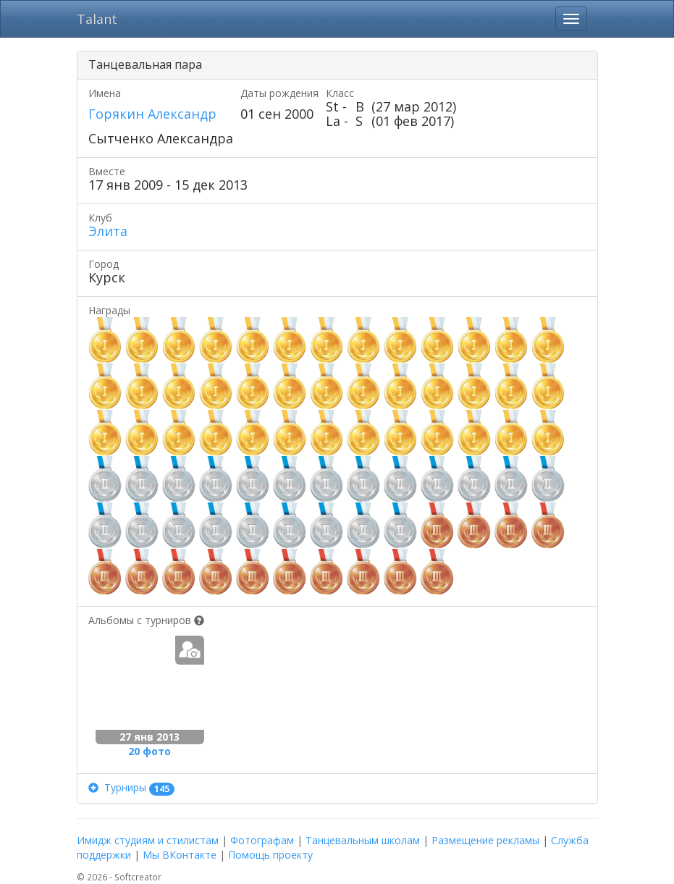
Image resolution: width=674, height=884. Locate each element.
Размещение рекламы (485, 840)
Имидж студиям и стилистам (148, 840)
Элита (107, 231)
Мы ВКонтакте (179, 855)
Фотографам (262, 840)
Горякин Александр (152, 113)
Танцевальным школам (363, 840)
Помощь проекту (270, 855)
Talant (97, 19)
